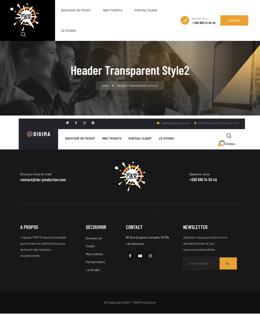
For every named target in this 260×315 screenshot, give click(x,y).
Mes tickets (94, 255)
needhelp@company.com (173, 123)
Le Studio (93, 271)
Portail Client (95, 263)
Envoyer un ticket (94, 243)
